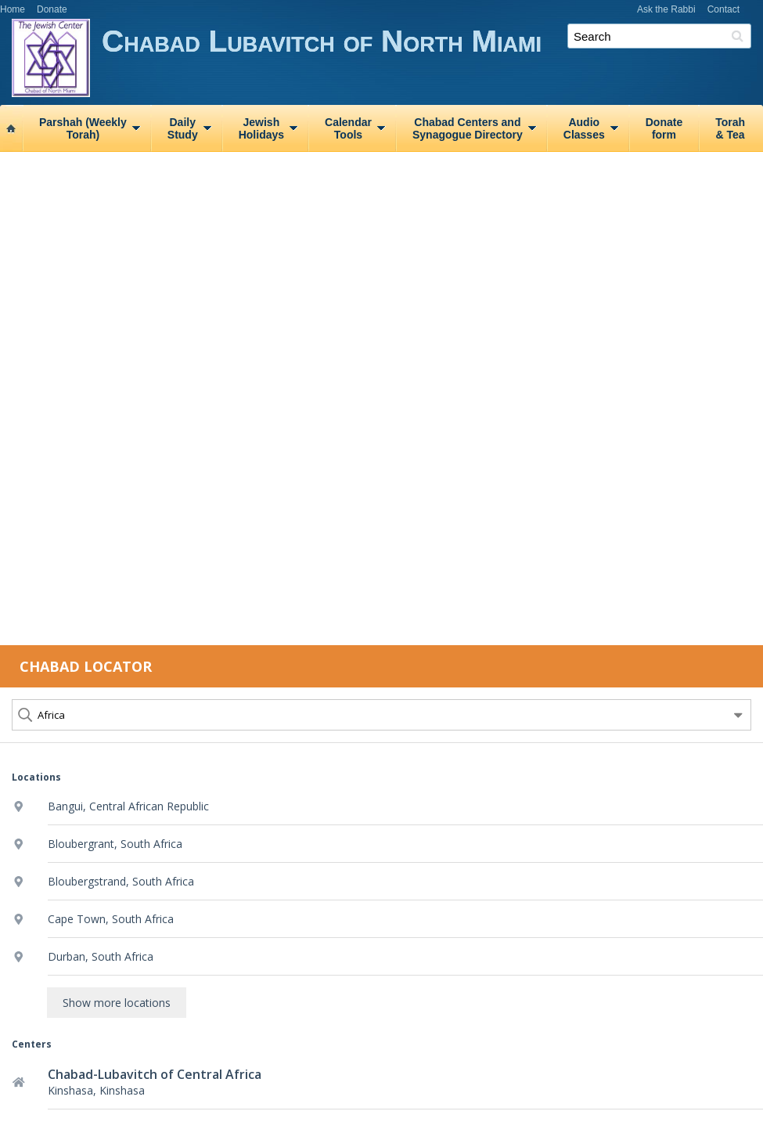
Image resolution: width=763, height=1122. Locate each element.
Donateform (664, 128)
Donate (52, 9)
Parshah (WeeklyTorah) (83, 128)
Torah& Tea (730, 128)
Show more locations (117, 1002)
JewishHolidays (261, 128)
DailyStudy (182, 128)
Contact (723, 9)
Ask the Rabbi (666, 9)
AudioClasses (584, 128)
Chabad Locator (86, 666)
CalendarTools (348, 128)
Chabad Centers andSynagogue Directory (467, 128)
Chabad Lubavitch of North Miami (432, 60)
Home (12, 9)
